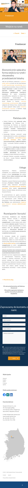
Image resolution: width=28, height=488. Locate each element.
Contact (4, 475)
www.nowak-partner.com (9, 416)
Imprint (9, 475)
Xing (7, 394)
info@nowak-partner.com (8, 352)
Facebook (4, 394)
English (4, 380)
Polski (4, 381)
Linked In (11, 394)
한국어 (4, 384)
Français (5, 383)
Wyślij (14, 358)
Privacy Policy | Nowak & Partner (9, 477)
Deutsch (5, 378)
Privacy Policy (21, 353)
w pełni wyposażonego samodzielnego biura (14, 85)
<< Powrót (16, 33)
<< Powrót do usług (7, 279)
